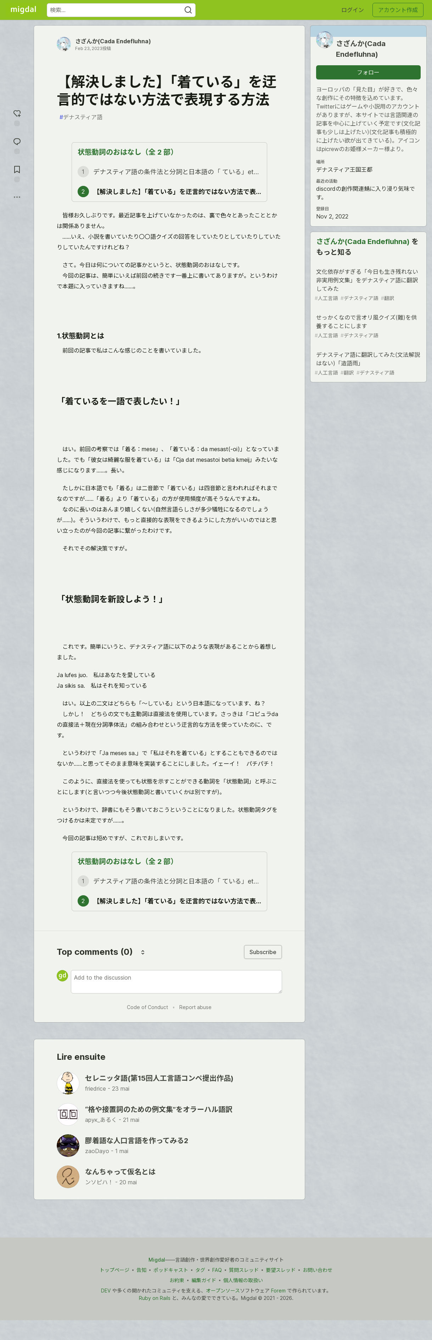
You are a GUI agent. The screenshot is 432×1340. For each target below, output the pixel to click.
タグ (200, 1270)
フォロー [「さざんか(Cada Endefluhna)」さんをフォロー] (368, 72)
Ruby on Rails (154, 1298)
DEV (106, 1291)
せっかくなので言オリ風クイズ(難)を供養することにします (368, 326)
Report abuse (195, 1007)
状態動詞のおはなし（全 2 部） (128, 152)
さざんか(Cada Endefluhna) (113, 41)
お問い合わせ (317, 1270)
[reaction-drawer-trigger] (17, 117)
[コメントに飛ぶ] (17, 145)
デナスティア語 (81, 117)
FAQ (217, 1270)
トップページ (114, 1270)
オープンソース (223, 1291)
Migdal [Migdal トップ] (156, 1260)
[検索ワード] (121, 10)
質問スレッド (244, 1270)
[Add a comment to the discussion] (176, 981)
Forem (278, 1291)
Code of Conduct (147, 1007)
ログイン (352, 9)
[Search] (188, 10)
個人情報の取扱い (243, 1280)
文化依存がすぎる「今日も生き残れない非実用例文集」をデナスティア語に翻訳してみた (368, 285)
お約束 (176, 1280)
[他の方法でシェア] (17, 197)
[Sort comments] (143, 952)
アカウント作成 (398, 9)
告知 (141, 1270)
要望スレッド (281, 1270)
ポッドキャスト (170, 1270)
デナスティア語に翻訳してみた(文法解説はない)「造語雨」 (368, 363)
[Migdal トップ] (23, 10)
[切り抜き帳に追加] (17, 173)
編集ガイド (203, 1280)
